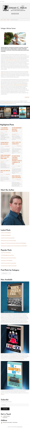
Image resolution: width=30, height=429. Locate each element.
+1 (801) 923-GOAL (6, 416)
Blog (2, 1)
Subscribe (5, 408)
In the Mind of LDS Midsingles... (7, 260)
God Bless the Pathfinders (6, 235)
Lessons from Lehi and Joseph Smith (7, 237)
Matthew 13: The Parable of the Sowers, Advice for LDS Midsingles (13, 243)
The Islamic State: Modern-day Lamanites (9, 265)
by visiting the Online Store (8, 102)
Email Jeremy (5, 417)
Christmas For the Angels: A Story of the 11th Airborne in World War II (14, 245)
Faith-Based (7, 146)
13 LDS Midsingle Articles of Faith (7, 255)
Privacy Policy (19, 426)
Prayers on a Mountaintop (6, 232)
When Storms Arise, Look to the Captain (8, 240)
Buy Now (26, 322)
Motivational (14, 134)
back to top (27, 97)
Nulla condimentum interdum (11, 59)
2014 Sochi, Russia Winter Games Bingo (8, 263)
